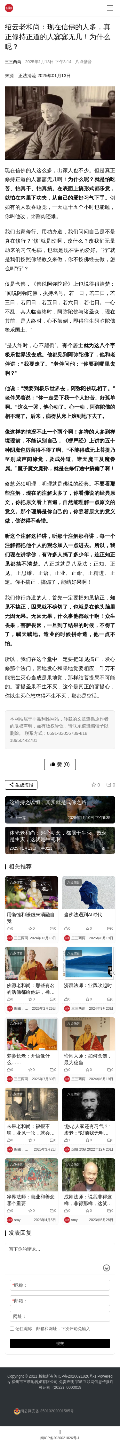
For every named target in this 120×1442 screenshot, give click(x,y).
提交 (60, 1343)
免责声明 (67, 1382)
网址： (20, 1316)
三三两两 (13, 61)
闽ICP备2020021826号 (73, 1376)
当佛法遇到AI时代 (83, 914)
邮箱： (19, 1300)
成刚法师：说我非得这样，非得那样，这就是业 (88, 1200)
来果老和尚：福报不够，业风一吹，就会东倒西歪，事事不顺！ (31, 1130)
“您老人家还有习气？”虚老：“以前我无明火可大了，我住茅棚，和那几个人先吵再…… (88, 1130)
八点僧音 (83, 61)
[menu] (110, 8)
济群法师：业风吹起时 (88, 985)
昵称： (19, 1285)
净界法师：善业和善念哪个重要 (31, 1200)
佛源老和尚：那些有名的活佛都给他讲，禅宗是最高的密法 (31, 989)
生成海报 (21, 784)
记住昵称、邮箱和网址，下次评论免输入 (50, 1328)
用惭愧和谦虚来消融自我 (31, 918)
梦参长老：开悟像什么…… (28, 1059)
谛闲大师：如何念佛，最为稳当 (88, 1059)
